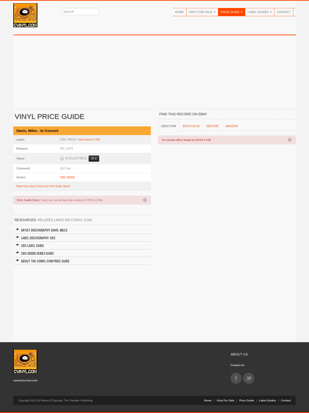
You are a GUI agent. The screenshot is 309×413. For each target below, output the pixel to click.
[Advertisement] (154, 71)
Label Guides (260, 12)
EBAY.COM (168, 126)
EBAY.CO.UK (191, 126)
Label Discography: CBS (35, 237)
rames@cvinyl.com (25, 380)
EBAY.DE (213, 126)
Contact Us (238, 365)
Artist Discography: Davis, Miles (41, 229)
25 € (94, 158)
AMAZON (231, 126)
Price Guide (232, 12)
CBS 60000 (67, 177)
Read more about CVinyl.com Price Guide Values (43, 186)
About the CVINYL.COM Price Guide (43, 260)
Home (179, 12)
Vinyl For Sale (202, 12)
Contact (284, 12)
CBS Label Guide (30, 245)
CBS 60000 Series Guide (35, 253)
